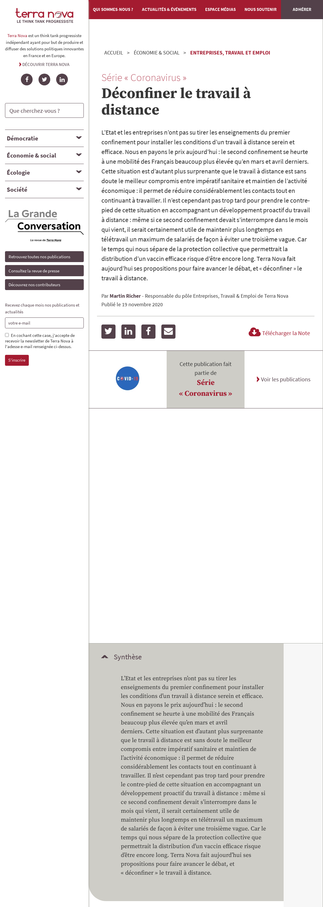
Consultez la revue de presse (34, 271)
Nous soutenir (261, 9)
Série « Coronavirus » (205, 388)
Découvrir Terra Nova (45, 64)
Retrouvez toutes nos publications (39, 256)
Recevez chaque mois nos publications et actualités (42, 308)
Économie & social (31, 155)
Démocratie (22, 138)
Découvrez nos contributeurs (34, 284)
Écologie (18, 172)
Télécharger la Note (278, 333)
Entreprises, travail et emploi (230, 52)
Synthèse (128, 422)
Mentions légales (235, 761)
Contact (224, 753)
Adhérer (302, 9)
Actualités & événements (169, 9)
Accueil (113, 52)
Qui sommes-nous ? (113, 9)
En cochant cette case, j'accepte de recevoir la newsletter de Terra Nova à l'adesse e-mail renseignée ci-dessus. (40, 341)
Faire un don (280, 719)
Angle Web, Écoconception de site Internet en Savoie (161, 844)
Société (17, 189)
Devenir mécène (140, 719)
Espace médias (220, 9)
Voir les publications (285, 379)
